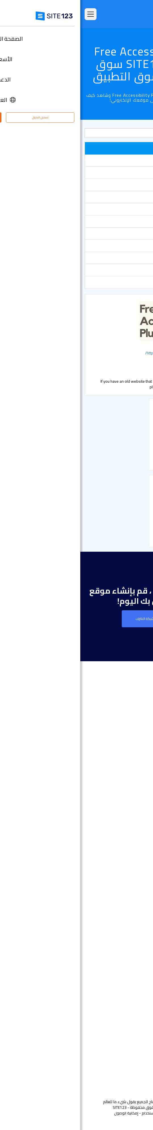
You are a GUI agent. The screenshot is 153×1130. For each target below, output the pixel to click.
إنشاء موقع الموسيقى (121, 884)
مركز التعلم (132, 1032)
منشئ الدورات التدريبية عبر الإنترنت (113, 952)
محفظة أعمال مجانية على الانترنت (113, 901)
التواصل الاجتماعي (129, 270)
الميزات (136, 762)
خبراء (137, 1057)
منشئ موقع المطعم (123, 961)
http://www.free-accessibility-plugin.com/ (103, 353)
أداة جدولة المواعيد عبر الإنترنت (115, 969)
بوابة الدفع (134, 282)
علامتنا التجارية (129, 1066)
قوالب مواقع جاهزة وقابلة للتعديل (111, 788)
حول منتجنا (132, 1015)
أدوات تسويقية (131, 185)
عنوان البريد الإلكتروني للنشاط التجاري (110, 927)
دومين (136, 842)
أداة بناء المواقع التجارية (121, 859)
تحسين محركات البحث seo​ (120, 995)
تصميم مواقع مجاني (123, 986)
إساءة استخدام (73, 1113)
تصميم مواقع (130, 825)
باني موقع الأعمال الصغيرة (118, 910)
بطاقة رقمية (131, 918)
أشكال (137, 209)
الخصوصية (96, 1113)
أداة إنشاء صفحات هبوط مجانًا (115, 850)
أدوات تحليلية (132, 160)
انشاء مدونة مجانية (125, 935)
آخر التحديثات (131, 805)
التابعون (134, 1049)
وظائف (128, 1040)
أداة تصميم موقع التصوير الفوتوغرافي (109, 867)
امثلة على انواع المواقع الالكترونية (112, 779)
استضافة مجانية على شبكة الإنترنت (112, 978)
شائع (138, 148)
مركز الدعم (132, 1023)
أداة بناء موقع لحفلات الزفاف (116, 893)
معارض (136, 221)
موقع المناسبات (127, 876)
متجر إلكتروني (132, 258)
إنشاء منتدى (131, 944)
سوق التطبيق (122, 796)
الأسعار (136, 246)
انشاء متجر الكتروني (125, 833)
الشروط (113, 1113)
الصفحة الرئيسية (128, 745)
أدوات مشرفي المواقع (126, 197)
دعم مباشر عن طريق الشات (123, 173)
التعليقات (134, 771)
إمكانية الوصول (46, 1113)
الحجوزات (135, 233)
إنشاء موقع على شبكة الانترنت (76, 618)
